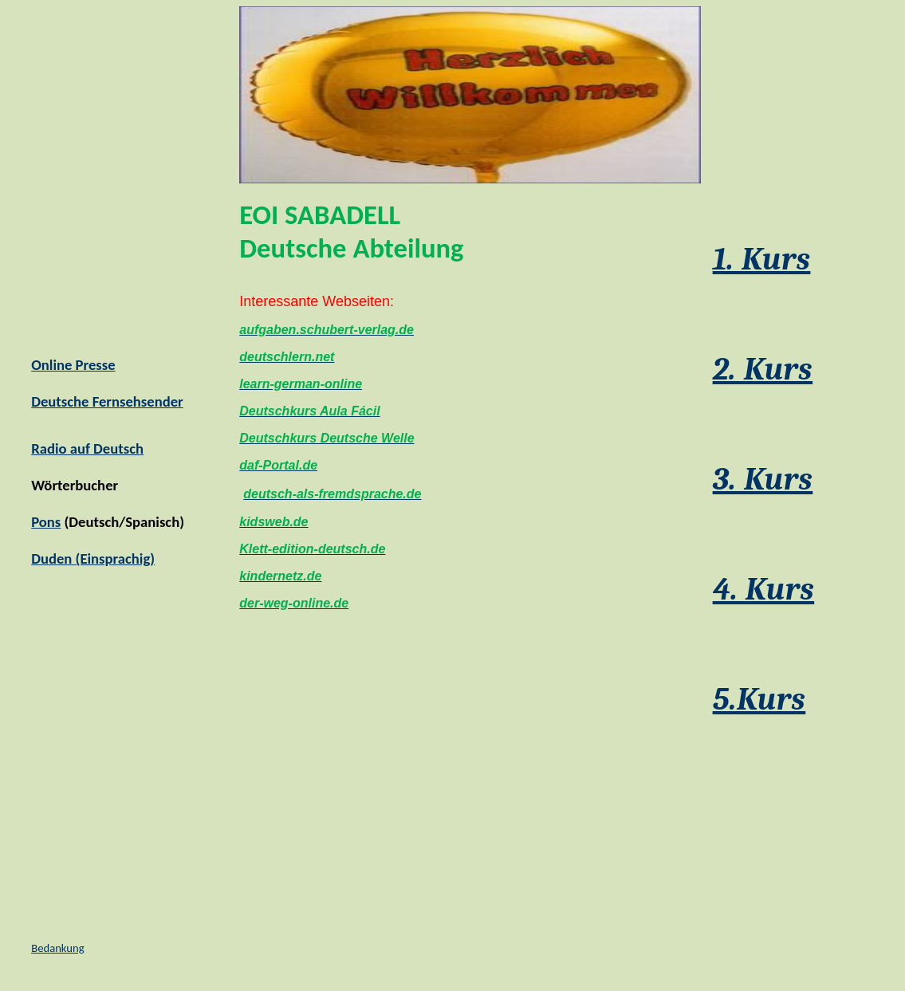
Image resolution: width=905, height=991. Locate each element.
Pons (46, 522)
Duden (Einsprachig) (93, 558)
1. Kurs (762, 259)
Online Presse (73, 365)
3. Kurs (763, 479)
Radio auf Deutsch (87, 448)
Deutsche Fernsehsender (107, 401)
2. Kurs (763, 369)
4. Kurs (764, 589)
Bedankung (57, 948)
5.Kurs (759, 699)
